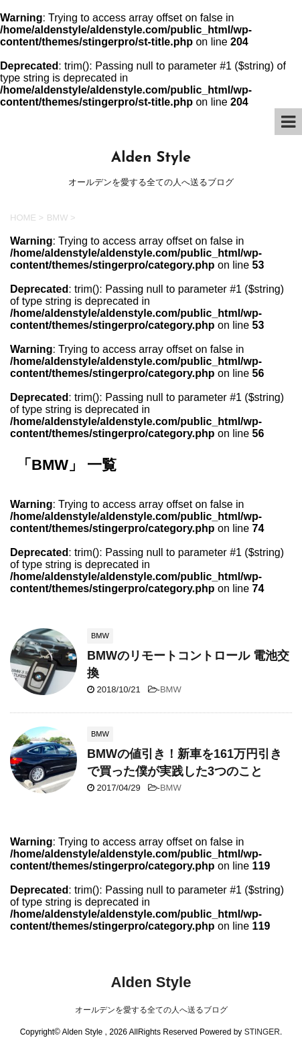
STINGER (262, 1032)
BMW (170, 689)
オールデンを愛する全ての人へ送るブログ (151, 1010)
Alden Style (151, 158)
